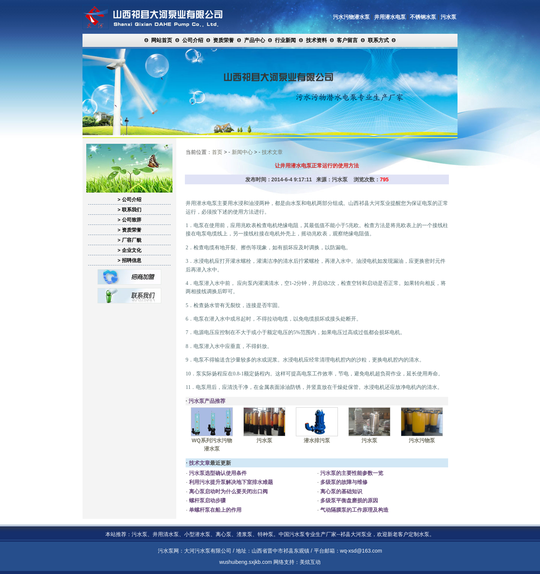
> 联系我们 (129, 209)
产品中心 (254, 40)
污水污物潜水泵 (351, 17)
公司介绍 (192, 40)
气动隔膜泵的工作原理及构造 (353, 510)
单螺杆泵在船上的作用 (215, 510)
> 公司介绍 (129, 199)
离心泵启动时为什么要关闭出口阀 (228, 491)
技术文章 (272, 152)
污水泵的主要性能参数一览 (351, 473)
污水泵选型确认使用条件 (217, 473)
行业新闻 (285, 40)
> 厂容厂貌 (129, 240)
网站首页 (161, 40)
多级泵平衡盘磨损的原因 (348, 500)
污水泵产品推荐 (207, 401)
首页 (217, 152)
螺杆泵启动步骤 (207, 500)
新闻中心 (242, 152)
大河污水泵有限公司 (207, 551)
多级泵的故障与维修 (343, 482)
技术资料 (316, 40)
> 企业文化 (129, 250)
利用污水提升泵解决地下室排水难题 (230, 482)
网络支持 (283, 562)
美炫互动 (310, 562)
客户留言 (347, 40)
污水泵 (448, 17)
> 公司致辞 (129, 220)
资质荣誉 (223, 40)
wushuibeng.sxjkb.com (245, 562)
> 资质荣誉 (129, 230)
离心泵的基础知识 (340, 491)
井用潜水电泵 (390, 17)
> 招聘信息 (129, 260)
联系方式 (378, 40)
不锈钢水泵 (423, 17)
